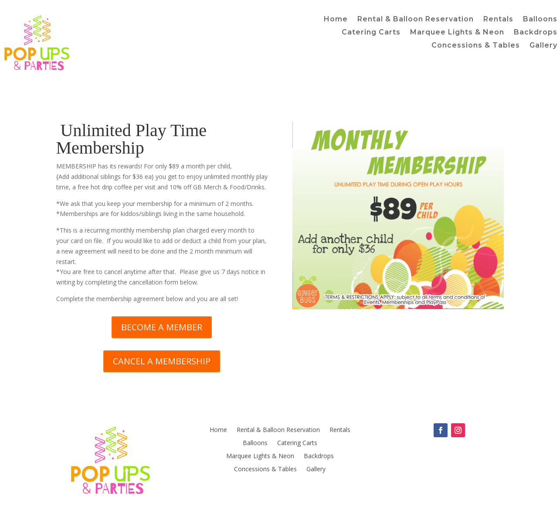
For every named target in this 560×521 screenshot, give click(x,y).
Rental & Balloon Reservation (415, 19)
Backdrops (535, 32)
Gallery (543, 45)
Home (336, 19)
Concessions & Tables (475, 45)
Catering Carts (371, 32)
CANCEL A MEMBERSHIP (161, 361)
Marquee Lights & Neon (457, 32)
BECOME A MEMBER (161, 327)
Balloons (540, 19)
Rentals (498, 19)
